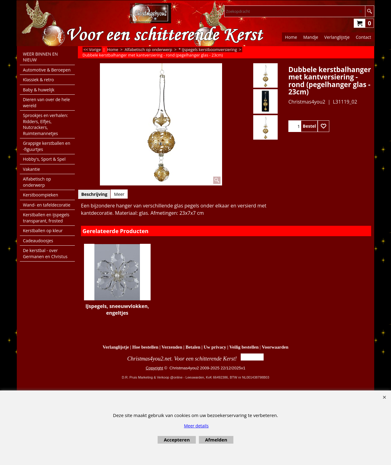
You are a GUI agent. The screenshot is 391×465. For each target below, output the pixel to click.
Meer (119, 194)
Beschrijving (94, 194)
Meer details (196, 426)
